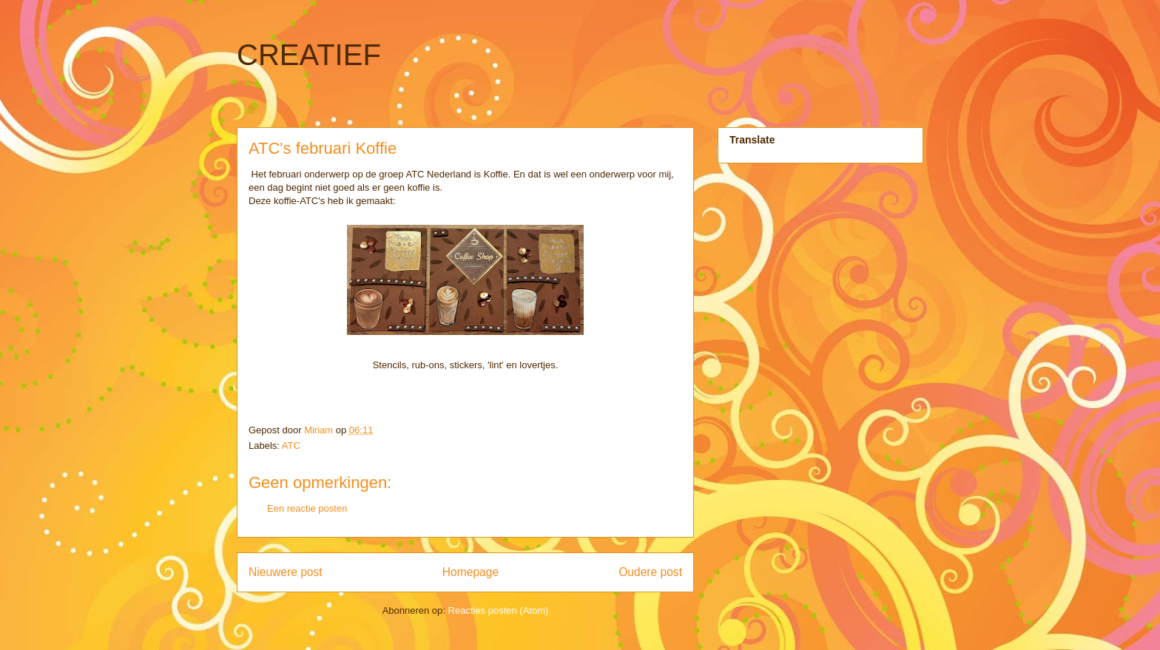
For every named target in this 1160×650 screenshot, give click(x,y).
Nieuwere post (286, 572)
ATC (291, 445)
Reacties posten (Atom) (498, 610)
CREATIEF (309, 54)
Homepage (470, 572)
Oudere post (650, 572)
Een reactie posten (307, 508)
